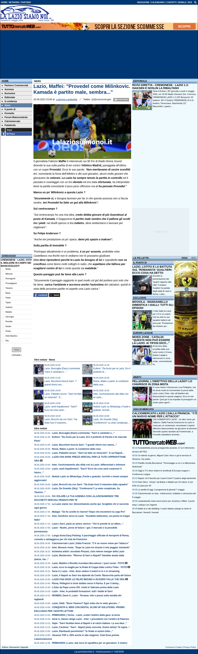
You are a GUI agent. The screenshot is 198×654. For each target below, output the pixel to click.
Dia (7, 340)
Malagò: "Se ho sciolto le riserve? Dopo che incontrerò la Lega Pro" (89, 511)
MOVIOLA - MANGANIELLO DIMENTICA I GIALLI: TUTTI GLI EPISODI (152, 304)
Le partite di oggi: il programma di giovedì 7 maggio (161, 489)
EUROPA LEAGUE (143, 333)
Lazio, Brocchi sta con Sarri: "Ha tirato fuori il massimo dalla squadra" (90, 484)
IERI (193, 258)
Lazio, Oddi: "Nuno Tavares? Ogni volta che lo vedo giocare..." (86, 603)
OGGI (184, 258)
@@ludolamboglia (101, 99)
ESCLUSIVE (139, 298)
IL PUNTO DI (140, 262)
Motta (8, 269)
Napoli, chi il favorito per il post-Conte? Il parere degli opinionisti (167, 478)
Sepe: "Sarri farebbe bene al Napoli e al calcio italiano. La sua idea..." (89, 623)
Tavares (9, 288)
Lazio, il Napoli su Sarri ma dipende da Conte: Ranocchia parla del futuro (91, 575)
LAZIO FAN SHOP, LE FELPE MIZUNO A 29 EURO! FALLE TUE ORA (88, 579)
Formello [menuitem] (8, 113)
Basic (8, 293)
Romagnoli (10, 278)
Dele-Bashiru (11, 336)
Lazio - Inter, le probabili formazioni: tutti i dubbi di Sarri (82, 591)
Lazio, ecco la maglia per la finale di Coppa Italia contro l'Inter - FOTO (89, 567)
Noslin (8, 326)
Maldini (9, 312)
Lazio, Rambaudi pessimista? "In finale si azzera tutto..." (82, 631)
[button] (16, 349)
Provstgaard (11, 283)
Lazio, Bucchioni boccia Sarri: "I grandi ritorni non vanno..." (84, 444)
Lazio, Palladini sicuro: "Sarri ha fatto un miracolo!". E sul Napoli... (88, 453)
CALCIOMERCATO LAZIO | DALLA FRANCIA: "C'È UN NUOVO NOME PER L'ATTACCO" (164, 415)
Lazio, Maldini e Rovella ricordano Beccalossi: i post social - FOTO (88, 563)
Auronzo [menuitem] (8, 89)
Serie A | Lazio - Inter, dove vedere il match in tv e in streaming (86, 571)
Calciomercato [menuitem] (11, 121)
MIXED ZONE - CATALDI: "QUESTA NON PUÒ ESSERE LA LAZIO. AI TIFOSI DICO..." (151, 340)
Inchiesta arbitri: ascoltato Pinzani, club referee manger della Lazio (88, 551)
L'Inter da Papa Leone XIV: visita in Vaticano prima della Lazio (85, 587)
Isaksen (9, 307)
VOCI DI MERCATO (143, 409)
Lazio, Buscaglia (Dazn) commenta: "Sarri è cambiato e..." (83, 433)
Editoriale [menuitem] (8, 97)
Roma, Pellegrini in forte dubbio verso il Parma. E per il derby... (86, 583)
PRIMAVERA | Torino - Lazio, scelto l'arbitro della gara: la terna (86, 615)
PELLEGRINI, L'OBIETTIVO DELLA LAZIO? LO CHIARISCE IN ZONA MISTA (162, 383)
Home (5, 81)
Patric (8, 298)
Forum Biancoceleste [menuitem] (15, 117)
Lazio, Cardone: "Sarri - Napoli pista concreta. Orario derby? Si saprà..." (91, 627)
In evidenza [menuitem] (9, 101)
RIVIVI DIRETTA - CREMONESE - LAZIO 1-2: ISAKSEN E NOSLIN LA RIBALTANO (160, 87)
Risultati (16, 355)
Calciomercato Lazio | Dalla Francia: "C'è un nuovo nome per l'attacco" (90, 543)
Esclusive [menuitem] (8, 93)
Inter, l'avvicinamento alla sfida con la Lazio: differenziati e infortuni (88, 464)
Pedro (8, 331)
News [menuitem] (6, 105)
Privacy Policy (189, 647)
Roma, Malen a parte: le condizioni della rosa (76, 449)
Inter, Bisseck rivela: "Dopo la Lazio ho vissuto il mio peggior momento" (91, 547)
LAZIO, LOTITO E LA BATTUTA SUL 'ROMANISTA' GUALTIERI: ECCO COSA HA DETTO (152, 269)
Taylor (8, 302)
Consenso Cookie (174, 647)
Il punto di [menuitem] (8, 109)
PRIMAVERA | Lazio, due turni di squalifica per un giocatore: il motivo (89, 643)
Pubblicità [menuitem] (8, 125)
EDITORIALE (140, 81)
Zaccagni (10, 317)
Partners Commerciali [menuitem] (15, 85)
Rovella (9, 321)
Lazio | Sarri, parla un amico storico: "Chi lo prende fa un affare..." (88, 523)
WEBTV (137, 377)
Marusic (9, 274)
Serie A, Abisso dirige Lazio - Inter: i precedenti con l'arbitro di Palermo (90, 619)
